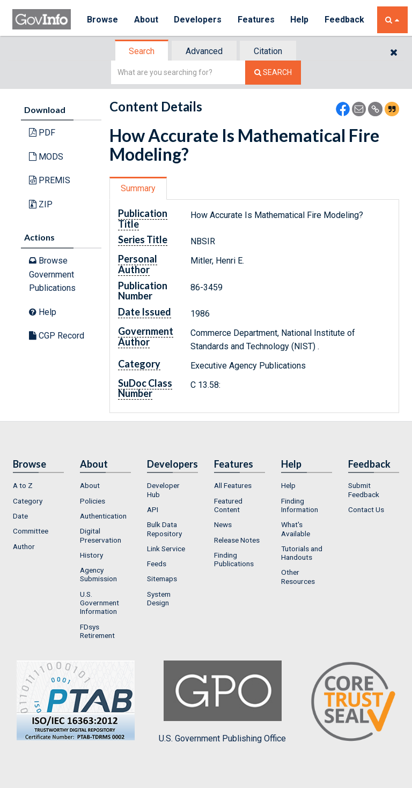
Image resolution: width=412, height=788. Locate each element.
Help (300, 19)
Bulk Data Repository (164, 528)
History (91, 555)
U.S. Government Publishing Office (222, 702)
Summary (138, 188)
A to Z (23, 485)
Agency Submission (98, 574)
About (146, 19)
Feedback (345, 19)
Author (24, 546)
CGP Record (56, 336)
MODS (46, 157)
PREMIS (49, 180)
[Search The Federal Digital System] (273, 73)
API (152, 509)
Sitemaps (162, 578)
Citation (268, 51)
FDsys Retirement (97, 631)
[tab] (142, 51)
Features (256, 19)
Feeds (156, 563)
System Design (159, 598)
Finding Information (299, 505)
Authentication (103, 516)
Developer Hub (163, 489)
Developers (198, 19)
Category (27, 501)
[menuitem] (38, 485)
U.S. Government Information (99, 603)
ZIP (41, 204)
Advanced (204, 51)
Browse (102, 19)
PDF (42, 132)
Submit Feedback (363, 489)
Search (141, 51)
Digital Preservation (100, 535)
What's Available (295, 528)
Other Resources (298, 576)
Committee (30, 531)
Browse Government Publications (52, 274)
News (223, 524)
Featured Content (228, 505)
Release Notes (237, 540)
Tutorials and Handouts (301, 552)
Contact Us (366, 509)
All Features (233, 485)
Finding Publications (234, 559)
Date (20, 516)
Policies (92, 501)
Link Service (166, 548)
